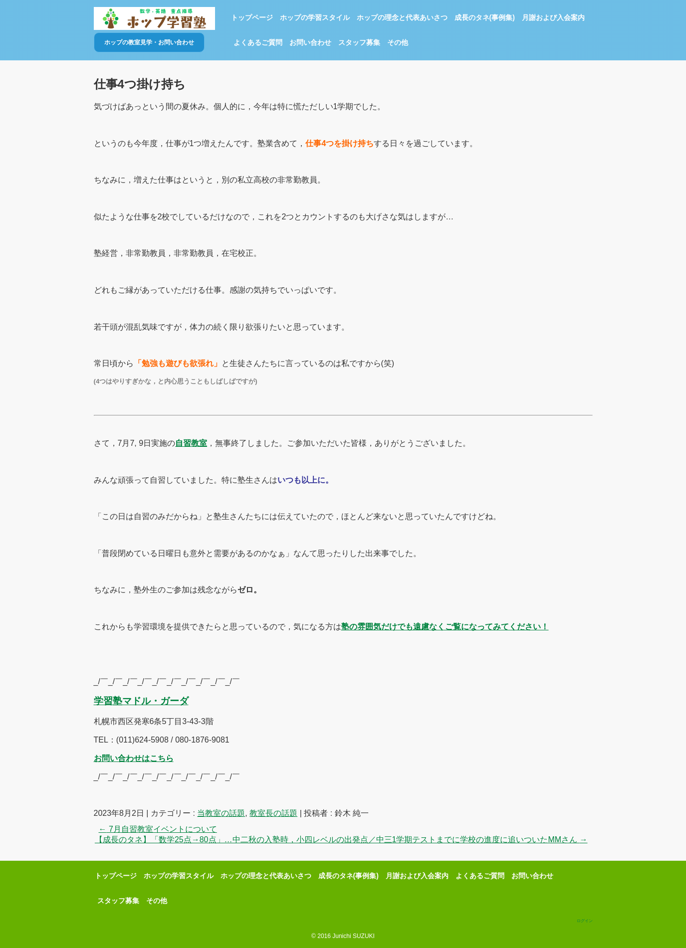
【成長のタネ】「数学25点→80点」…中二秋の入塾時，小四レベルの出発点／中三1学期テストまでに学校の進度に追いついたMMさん (341, 839)
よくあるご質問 (257, 42)
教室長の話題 (273, 813)
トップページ (252, 17)
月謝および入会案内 (553, 17)
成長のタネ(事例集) (485, 17)
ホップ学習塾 (154, 18)
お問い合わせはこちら (134, 758)
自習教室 (191, 443)
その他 (397, 42)
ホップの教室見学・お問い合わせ (149, 42)
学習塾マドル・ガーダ (141, 701)
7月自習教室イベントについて (158, 829)
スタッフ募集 (359, 42)
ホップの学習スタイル (315, 17)
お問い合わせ (310, 42)
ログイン (585, 921)
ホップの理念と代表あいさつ (402, 17)
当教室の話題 (221, 813)
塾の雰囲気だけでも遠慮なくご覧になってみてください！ (445, 626)
